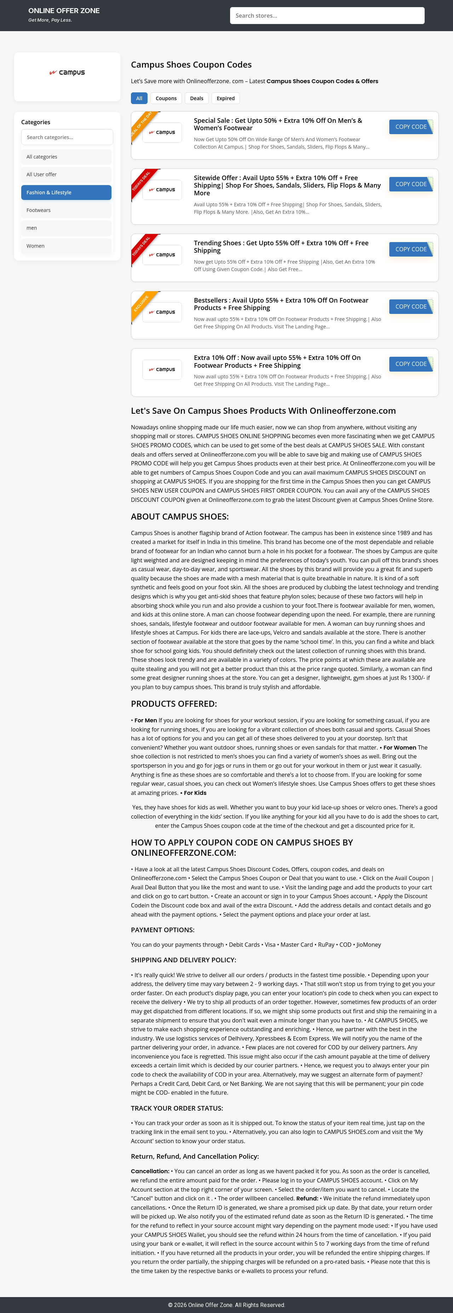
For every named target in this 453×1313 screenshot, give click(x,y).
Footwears (39, 210)
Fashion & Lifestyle (49, 192)
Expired (226, 98)
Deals (196, 98)
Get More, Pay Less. (50, 20)
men (32, 227)
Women (36, 245)
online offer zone (64, 10)
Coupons (166, 98)
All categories (42, 156)
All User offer (42, 174)
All (139, 98)
